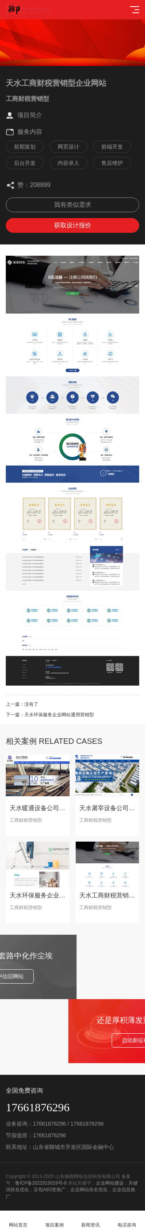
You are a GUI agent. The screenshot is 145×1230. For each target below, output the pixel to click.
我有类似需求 (72, 204)
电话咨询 (127, 1220)
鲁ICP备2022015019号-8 (41, 1183)
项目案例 (54, 1220)
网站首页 (18, 1220)
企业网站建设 (110, 1183)
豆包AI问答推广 (50, 1189)
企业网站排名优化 (88, 1189)
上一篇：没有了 (22, 704)
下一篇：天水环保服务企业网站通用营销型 (50, 714)
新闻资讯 (91, 1220)
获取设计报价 (72, 225)
